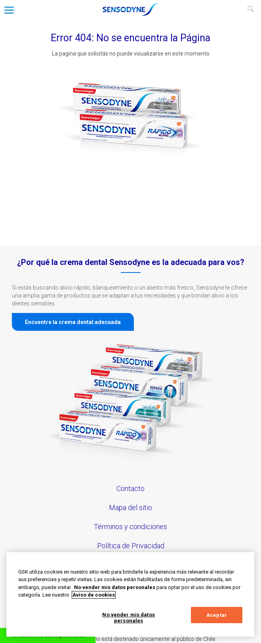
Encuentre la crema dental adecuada (73, 322)
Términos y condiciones (130, 526)
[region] (130, 594)
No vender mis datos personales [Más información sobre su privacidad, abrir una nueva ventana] (114, 587)
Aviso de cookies (93, 595)
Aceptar (216, 615)
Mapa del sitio (130, 507)
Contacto (130, 488)
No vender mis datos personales (128, 618)
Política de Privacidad (130, 545)
